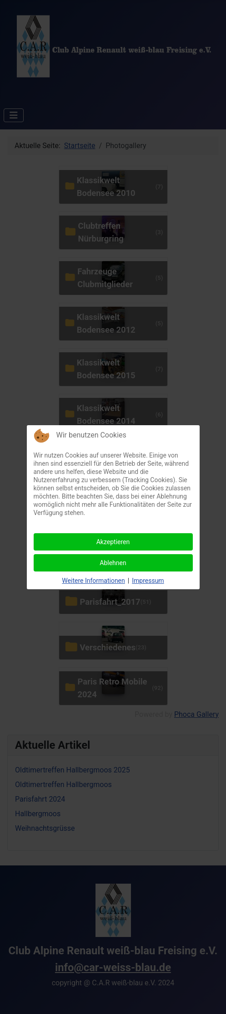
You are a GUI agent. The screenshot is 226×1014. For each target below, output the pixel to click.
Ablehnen (113, 562)
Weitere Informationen (93, 580)
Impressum (148, 580)
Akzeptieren (113, 542)
